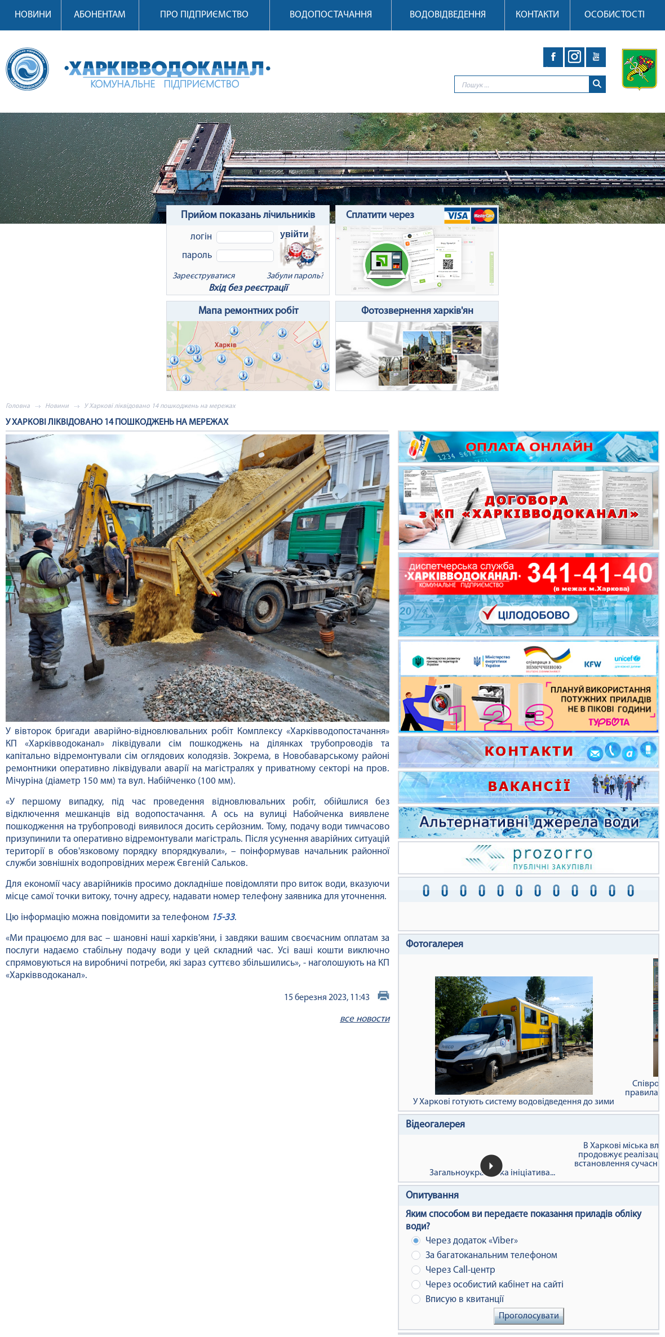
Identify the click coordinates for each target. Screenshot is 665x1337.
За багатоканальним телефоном (484, 1255)
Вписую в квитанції (457, 1299)
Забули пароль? (295, 276)
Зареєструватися (203, 276)
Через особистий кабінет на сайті (487, 1285)
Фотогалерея (434, 944)
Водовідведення (448, 15)
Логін (201, 237)
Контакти (537, 15)
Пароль (197, 255)
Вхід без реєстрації (248, 288)
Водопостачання (331, 15)
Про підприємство (204, 15)
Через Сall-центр (453, 1270)
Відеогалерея (435, 1125)
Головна (18, 406)
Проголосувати (529, 1316)
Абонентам (100, 15)
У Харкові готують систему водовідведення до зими (513, 1041)
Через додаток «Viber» (464, 1241)
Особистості (614, 15)
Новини (33, 15)
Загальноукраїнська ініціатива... (492, 1173)
